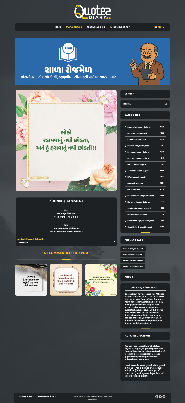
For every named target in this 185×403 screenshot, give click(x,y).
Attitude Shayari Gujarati (30, 239)
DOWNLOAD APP (119, 27)
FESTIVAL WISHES (96, 27)
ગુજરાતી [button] (160, 27)
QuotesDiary (96, 396)
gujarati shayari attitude (133, 266)
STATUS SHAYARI (74, 27)
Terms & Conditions (46, 396)
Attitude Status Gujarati (132, 254)
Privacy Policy (25, 396)
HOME (58, 27)
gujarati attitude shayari (133, 260)
